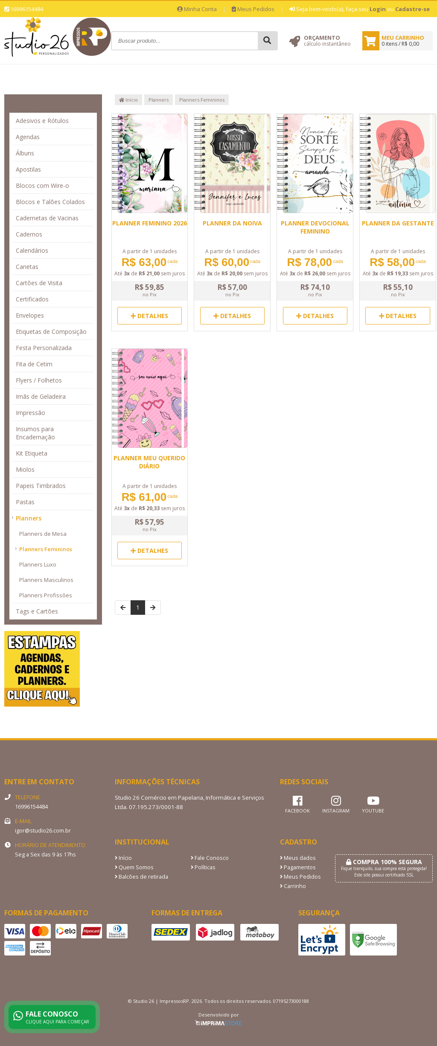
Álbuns (25, 153)
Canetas (27, 267)
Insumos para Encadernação (35, 433)
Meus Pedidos (253, 9)
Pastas (25, 502)
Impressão (30, 413)
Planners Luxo (37, 564)
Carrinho (293, 886)
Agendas (28, 137)
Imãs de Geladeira (41, 396)
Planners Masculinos (46, 580)
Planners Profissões (45, 595)
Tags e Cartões (37, 611)
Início (128, 99)
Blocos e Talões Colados (50, 202)
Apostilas (28, 169)
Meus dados (298, 858)
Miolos (25, 469)
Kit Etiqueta (31, 453)
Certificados (32, 299)
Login (378, 9)
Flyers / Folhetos (39, 380)
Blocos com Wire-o (42, 185)
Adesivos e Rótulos (42, 121)
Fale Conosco (210, 858)
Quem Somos (134, 867)
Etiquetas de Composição (51, 331)
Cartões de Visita (39, 283)
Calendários (32, 250)
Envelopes (30, 315)
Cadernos (29, 234)
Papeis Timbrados (41, 486)
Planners (28, 518)
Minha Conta (197, 9)
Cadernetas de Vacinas (47, 218)
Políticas (203, 867)
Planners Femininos (45, 549)
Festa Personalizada (44, 348)
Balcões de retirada (141, 876)
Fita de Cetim (34, 364)
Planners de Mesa (43, 534)
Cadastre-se (412, 9)
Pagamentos (298, 867)
